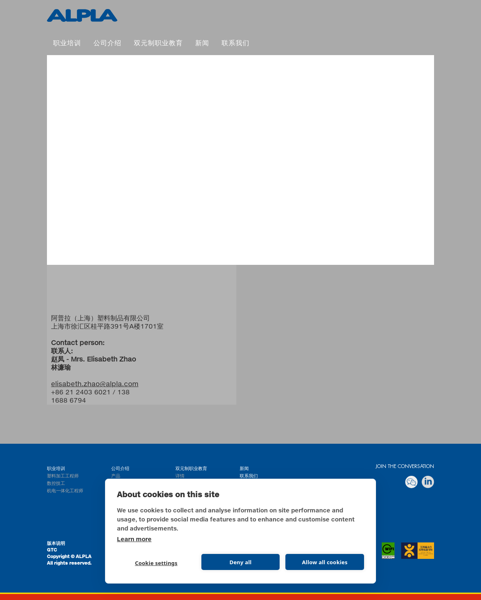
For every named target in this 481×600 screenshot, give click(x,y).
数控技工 (56, 483)
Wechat (411, 482)
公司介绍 (107, 43)
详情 (179, 476)
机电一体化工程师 (65, 491)
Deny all (240, 562)
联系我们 (236, 43)
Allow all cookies (325, 562)
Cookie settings (156, 563)
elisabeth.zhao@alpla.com (94, 384)
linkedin (428, 482)
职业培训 (67, 43)
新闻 (202, 43)
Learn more (134, 539)
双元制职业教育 (82, 15)
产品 (115, 476)
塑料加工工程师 (63, 476)
